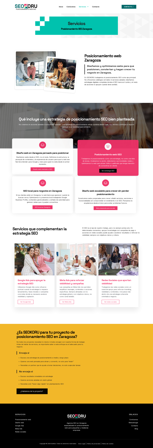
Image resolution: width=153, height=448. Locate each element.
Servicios (84, 5)
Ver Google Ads (25, 302)
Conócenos (71, 5)
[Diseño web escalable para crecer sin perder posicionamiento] (59, 182)
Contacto (95, 5)
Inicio (61, 5)
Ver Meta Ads (66, 302)
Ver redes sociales (110, 302)
